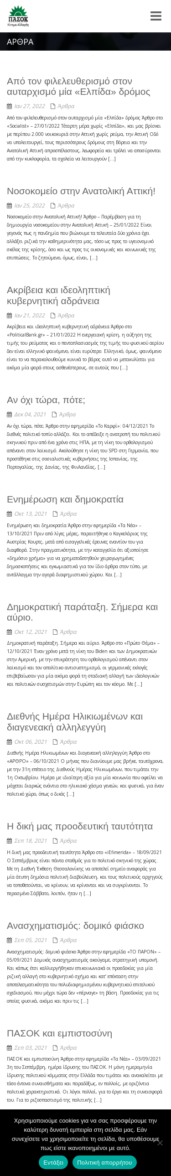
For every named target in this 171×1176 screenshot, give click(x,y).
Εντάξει (53, 1162)
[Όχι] (159, 1142)
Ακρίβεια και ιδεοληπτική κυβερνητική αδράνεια (58, 295)
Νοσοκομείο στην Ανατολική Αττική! (81, 191)
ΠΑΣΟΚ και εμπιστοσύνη (59, 1033)
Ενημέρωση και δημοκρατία (65, 499)
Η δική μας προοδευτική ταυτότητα (80, 826)
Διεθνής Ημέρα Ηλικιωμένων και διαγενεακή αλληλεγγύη (75, 721)
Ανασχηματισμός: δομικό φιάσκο (75, 925)
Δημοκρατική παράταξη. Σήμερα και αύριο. (82, 611)
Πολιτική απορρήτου (104, 1162)
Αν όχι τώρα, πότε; (46, 399)
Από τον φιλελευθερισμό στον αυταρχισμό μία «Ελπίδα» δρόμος (78, 86)
